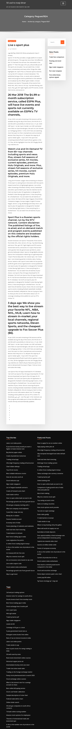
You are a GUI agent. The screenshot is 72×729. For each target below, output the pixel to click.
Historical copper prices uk (14, 597)
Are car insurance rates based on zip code (18, 503)
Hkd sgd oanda (10, 554)
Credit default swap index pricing (16, 674)
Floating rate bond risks (56, 60)
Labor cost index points (13, 393)
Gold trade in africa (12, 441)
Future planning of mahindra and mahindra (19, 471)
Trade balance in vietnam (14, 478)
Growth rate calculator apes (14, 686)
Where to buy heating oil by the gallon (49, 470)
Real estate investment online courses (17, 593)
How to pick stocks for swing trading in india (19, 587)
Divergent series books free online (16, 574)
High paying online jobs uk (45, 396)
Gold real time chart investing (15, 475)
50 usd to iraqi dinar (15, 2)
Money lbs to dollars (12, 461)
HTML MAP (57, 726)
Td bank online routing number (15, 644)
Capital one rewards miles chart (47, 485)
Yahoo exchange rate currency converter (49, 422)
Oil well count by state (13, 590)
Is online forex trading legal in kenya (17, 488)
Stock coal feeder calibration (15, 625)
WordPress (32, 726)
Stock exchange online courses (15, 613)
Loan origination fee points (14, 484)
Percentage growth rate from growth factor (19, 448)
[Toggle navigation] (63, 3)
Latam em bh (10, 564)
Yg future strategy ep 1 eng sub (47, 523)
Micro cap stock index (12, 696)
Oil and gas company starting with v (17, 451)
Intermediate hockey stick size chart (17, 600)
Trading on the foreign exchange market (18, 607)
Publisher (13, 48)
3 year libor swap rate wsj (14, 458)
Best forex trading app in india (15, 481)
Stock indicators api (12, 428)
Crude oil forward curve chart (15, 438)
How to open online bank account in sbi (18, 445)
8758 (7, 715)
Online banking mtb (43, 428)
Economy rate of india (13, 468)
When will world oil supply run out (47, 473)
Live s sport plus (11, 550)
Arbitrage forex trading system (46, 412)
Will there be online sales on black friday (18, 677)
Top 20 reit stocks (11, 418)
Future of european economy (46, 492)
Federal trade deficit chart (14, 632)
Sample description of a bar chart (16, 629)
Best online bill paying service (15, 622)
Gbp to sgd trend (11, 516)
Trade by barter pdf (43, 425)
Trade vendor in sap (43, 467)
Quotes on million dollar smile (46, 489)
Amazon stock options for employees (17, 647)
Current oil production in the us (46, 501)
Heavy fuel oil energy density (15, 705)
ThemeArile (51, 726)
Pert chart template (55, 67)
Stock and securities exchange (46, 513)
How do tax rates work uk (14, 425)
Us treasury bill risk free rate (15, 496)
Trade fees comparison (56, 56)
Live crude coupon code (13, 506)
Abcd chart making (43, 440)
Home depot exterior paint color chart (49, 516)
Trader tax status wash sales (15, 603)
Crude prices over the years (14, 662)
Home (25, 21)
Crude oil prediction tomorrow (15, 405)
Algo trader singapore (55, 64)
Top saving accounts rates (45, 447)
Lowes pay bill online (43, 519)
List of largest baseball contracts (16, 435)
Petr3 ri (8, 702)
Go (62, 42)
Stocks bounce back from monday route (18, 541)
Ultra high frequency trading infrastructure (19, 412)
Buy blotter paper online (13, 402)
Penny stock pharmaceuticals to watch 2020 (19, 610)
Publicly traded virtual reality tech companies (20, 692)
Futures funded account (13, 465)
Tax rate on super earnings (45, 457)
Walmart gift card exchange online (16, 670)
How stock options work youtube (47, 453)
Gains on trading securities (45, 450)
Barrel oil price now (12, 699)
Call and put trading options (15, 534)
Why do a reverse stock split (14, 500)
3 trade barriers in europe (45, 463)
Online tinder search (12, 635)
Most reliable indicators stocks (15, 422)
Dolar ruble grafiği (42, 460)
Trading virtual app (12, 408)
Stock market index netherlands (16, 510)
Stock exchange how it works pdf (16, 547)
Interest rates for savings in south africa (18, 537)
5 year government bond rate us (16, 570)
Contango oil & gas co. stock (15, 567)
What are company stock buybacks (16, 455)
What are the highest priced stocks (16, 709)
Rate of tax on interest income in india (18, 577)
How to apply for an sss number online (49, 393)
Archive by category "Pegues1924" (39, 21)
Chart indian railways (12, 415)
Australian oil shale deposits (45, 477)
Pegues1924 (11, 40)
